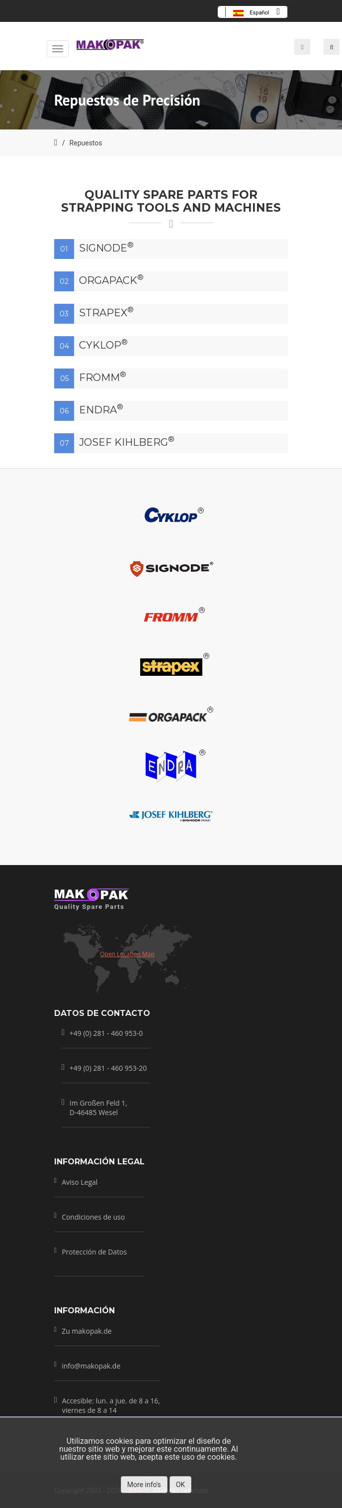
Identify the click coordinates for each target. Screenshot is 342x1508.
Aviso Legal (79, 1182)
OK (180, 1485)
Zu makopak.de (87, 1330)
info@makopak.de (91, 1365)
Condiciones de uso (93, 1217)
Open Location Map (127, 954)
